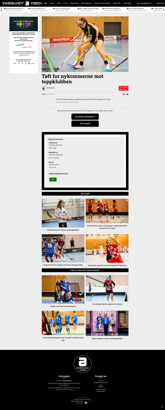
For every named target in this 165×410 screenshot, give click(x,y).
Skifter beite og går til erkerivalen (112, 8)
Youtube (127, 3)
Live (65, 3)
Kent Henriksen (100, 391)
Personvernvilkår (82, 397)
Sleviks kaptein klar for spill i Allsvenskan (14, 8)
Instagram (86, 3)
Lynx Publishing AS (89, 401)
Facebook (74, 3)
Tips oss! (124, 89)
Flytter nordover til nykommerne (37, 8)
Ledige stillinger (102, 3)
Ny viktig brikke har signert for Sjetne (136, 8)
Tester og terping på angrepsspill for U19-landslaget (63, 8)
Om (45, 3)
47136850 (125, 87)
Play (52, 3)
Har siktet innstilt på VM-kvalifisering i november (89, 8)
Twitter (116, 3)
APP (58, 3)
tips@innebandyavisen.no (101, 382)
